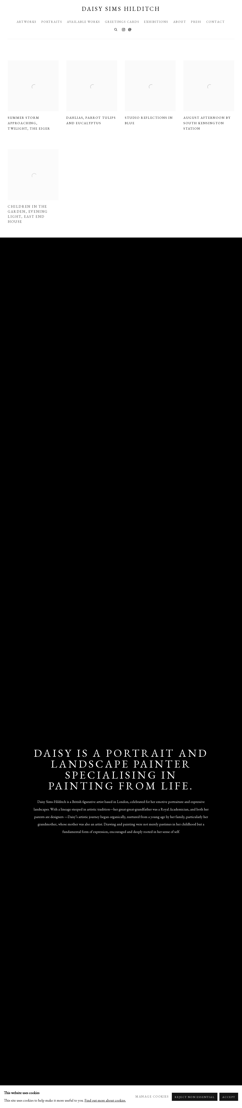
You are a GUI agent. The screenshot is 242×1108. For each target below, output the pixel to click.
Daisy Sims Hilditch (121, 8)
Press (196, 22)
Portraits (51, 22)
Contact (215, 22)
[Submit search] (116, 29)
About (179, 22)
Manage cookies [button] (152, 1096)
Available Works (83, 22)
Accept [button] (228, 1097)
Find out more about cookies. (105, 1100)
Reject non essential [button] (195, 1097)
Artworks (27, 22)
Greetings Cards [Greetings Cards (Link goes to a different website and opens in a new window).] (122, 22)
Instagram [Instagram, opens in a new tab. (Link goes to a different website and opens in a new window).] (123, 30)
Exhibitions (156, 22)
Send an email (130, 30)
